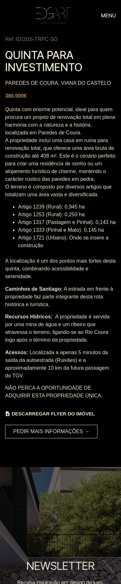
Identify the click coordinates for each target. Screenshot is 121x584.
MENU (108, 15)
